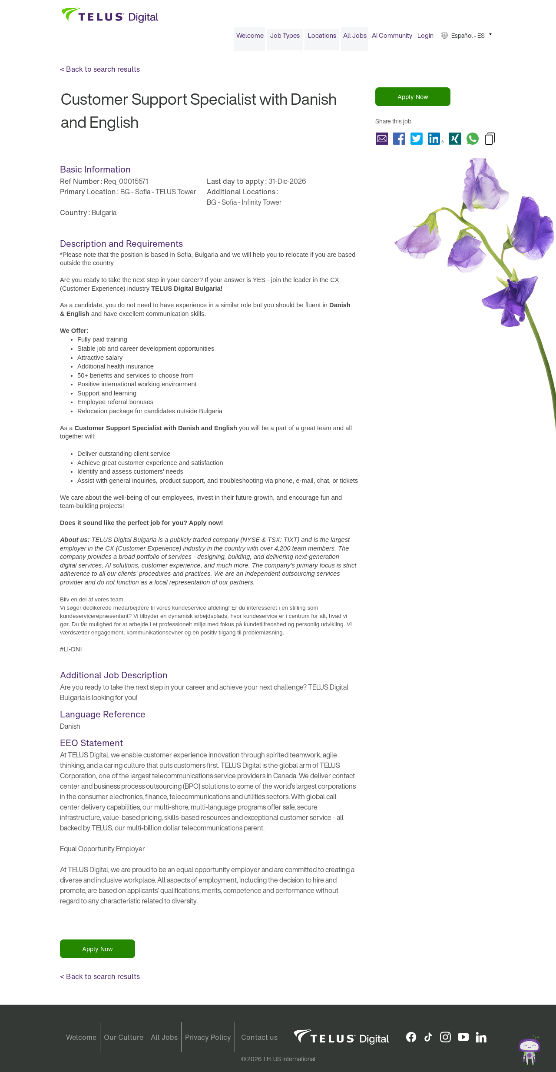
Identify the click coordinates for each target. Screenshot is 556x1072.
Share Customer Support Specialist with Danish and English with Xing (455, 141)
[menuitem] (249, 38)
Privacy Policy (208, 1037)
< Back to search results (100, 72)
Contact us (259, 1037)
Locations (322, 38)
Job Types (285, 38)
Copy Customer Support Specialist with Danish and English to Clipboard (490, 141)
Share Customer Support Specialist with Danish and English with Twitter (416, 141)
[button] (466, 38)
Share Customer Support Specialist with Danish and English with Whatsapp (473, 141)
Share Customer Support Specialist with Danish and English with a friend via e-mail (382, 141)
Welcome (250, 38)
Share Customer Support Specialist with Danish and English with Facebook (399, 141)
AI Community (392, 38)
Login (425, 38)
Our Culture (123, 1037)
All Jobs (355, 38)
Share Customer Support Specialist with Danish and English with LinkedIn (436, 141)
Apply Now (412, 99)
